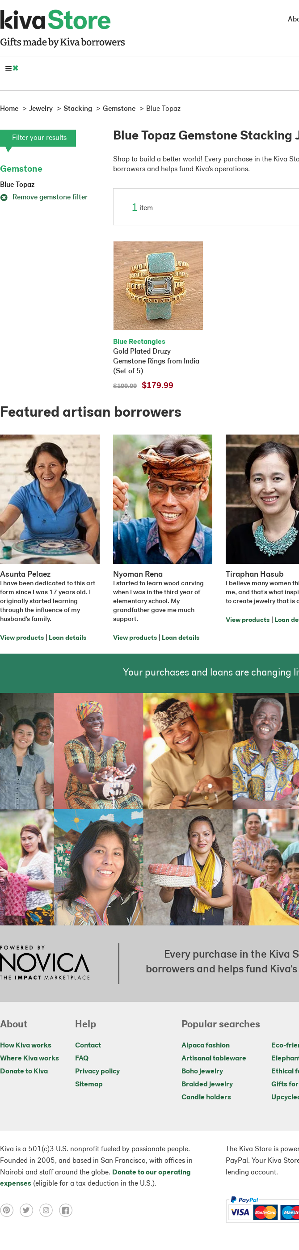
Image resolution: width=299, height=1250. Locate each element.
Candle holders (206, 1097)
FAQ (81, 1058)
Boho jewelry (202, 1071)
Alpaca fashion (205, 1045)
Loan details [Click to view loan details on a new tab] (67, 638)
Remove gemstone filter (44, 197)
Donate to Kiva (24, 1071)
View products (22, 638)
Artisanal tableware (213, 1058)
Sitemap (89, 1084)
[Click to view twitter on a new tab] (29, 1210)
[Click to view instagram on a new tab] (49, 1210)
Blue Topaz (17, 185)
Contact (88, 1045)
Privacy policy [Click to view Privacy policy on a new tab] (97, 1071)
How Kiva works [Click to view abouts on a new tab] (25, 1045)
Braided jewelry (207, 1084)
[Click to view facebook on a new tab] (68, 1210)
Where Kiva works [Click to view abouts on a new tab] (29, 1058)
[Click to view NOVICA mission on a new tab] (44, 963)
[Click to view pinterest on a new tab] (10, 1210)
